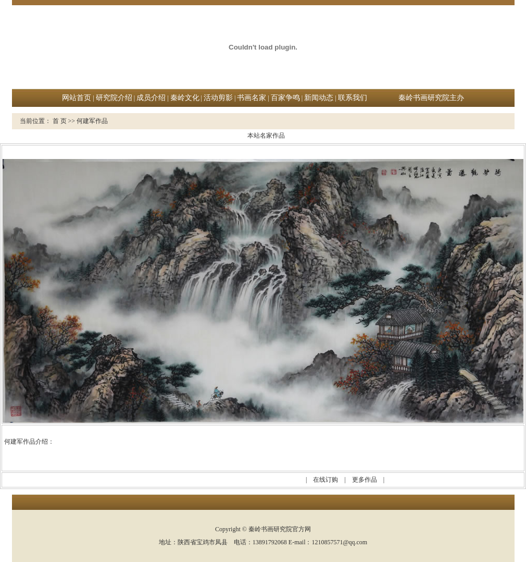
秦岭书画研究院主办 (431, 98)
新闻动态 (318, 98)
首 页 (60, 121)
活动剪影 (218, 98)
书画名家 (251, 98)
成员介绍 (151, 98)
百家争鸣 (285, 98)
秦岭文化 (184, 98)
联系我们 (352, 98)
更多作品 (364, 479)
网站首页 (76, 98)
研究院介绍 (114, 98)
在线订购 (325, 479)
